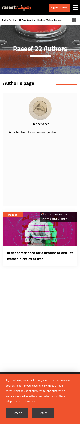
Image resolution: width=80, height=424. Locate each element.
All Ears (22, 20)
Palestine (61, 214)
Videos (49, 20)
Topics (5, 20)
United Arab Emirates (54, 219)
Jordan (49, 214)
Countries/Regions (36, 20)
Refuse (43, 413)
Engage (58, 20)
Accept (17, 413)
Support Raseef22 (59, 8)
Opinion (13, 214)
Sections (13, 20)
